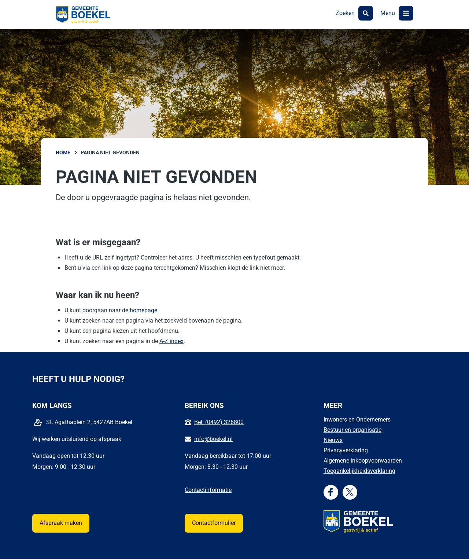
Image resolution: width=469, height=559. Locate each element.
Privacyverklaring (346, 450)
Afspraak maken (61, 522)
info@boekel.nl (213, 438)
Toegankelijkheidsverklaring (359, 470)
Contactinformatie (208, 489)
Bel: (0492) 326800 (219, 422)
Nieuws (333, 440)
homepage (143, 310)
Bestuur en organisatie (352, 429)
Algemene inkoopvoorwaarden (363, 460)
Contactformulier (214, 522)
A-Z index (171, 341)
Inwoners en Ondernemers (357, 419)
